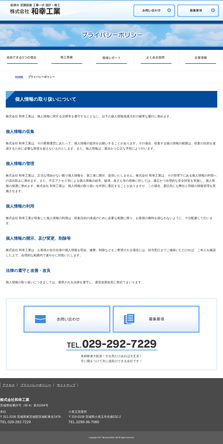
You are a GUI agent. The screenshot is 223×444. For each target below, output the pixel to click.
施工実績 (67, 58)
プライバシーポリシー (35, 385)
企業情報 (200, 58)
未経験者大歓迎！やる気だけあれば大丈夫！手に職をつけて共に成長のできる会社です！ (111, 351)
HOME (19, 76)
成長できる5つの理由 (22, 58)
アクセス (8, 385)
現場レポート (111, 58)
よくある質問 (156, 58)
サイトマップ (66, 385)
